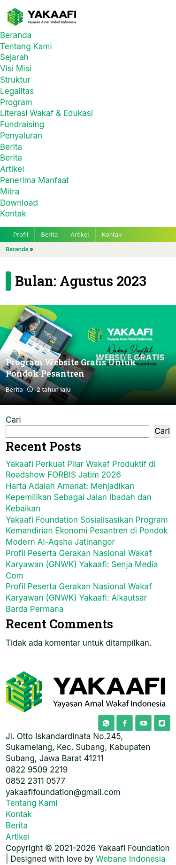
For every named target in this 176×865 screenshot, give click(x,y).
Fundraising (22, 124)
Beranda (15, 35)
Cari (13, 420)
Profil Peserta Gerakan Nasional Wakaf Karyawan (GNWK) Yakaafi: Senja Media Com (82, 564)
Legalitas (17, 91)
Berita (11, 147)
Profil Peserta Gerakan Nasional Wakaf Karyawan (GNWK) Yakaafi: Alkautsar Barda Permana (79, 598)
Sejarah (14, 57)
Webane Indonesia (130, 859)
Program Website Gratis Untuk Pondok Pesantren (71, 368)
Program (16, 102)
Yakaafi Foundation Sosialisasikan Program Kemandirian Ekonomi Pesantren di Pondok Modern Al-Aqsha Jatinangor (87, 531)
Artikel (12, 169)
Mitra (9, 191)
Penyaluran (21, 135)
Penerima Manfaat (34, 180)
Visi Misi (15, 68)
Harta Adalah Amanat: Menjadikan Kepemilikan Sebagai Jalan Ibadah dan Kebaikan (79, 497)
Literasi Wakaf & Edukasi (46, 113)
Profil (20, 234)
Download (19, 203)
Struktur (15, 80)
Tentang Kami (26, 46)
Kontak (13, 213)
